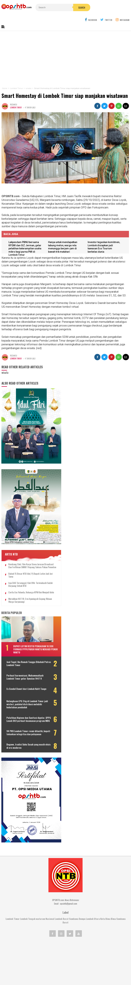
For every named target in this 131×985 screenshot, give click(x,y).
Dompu (82, 893)
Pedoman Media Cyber (76, 971)
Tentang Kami (34, 971)
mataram (40, 893)
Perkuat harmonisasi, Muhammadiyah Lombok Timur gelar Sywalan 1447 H (24, 655)
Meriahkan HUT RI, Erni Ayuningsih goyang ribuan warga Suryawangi (26, 577)
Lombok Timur (16, 99)
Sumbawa (73, 893)
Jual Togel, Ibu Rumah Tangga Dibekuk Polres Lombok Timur (21, 640)
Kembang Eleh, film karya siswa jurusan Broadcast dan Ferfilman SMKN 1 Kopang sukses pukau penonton (26, 537)
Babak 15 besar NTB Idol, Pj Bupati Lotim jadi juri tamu (26, 549)
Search (72, 7)
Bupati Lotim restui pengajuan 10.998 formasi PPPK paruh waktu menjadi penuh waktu (31, 625)
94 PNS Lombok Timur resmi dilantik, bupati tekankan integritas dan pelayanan (20, 717)
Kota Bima (105, 893)
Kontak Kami (52, 971)
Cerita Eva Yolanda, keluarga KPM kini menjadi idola (25, 567)
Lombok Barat (62, 893)
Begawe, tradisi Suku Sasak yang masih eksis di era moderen (22, 733)
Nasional (50, 893)
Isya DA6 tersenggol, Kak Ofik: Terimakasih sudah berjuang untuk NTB (27, 558)
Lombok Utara (93, 893)
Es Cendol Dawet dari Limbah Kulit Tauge (23, 670)
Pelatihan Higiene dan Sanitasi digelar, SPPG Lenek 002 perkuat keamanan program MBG (22, 701)
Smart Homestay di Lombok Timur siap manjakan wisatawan (64, 87)
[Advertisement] (65, 51)
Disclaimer (98, 971)
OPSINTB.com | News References (63, 976)
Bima (113, 893)
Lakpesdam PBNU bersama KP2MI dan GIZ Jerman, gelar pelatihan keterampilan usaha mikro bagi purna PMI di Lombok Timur (25, 241)
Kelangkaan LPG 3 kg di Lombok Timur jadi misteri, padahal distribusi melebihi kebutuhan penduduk (26, 684)
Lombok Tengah (27, 893)
